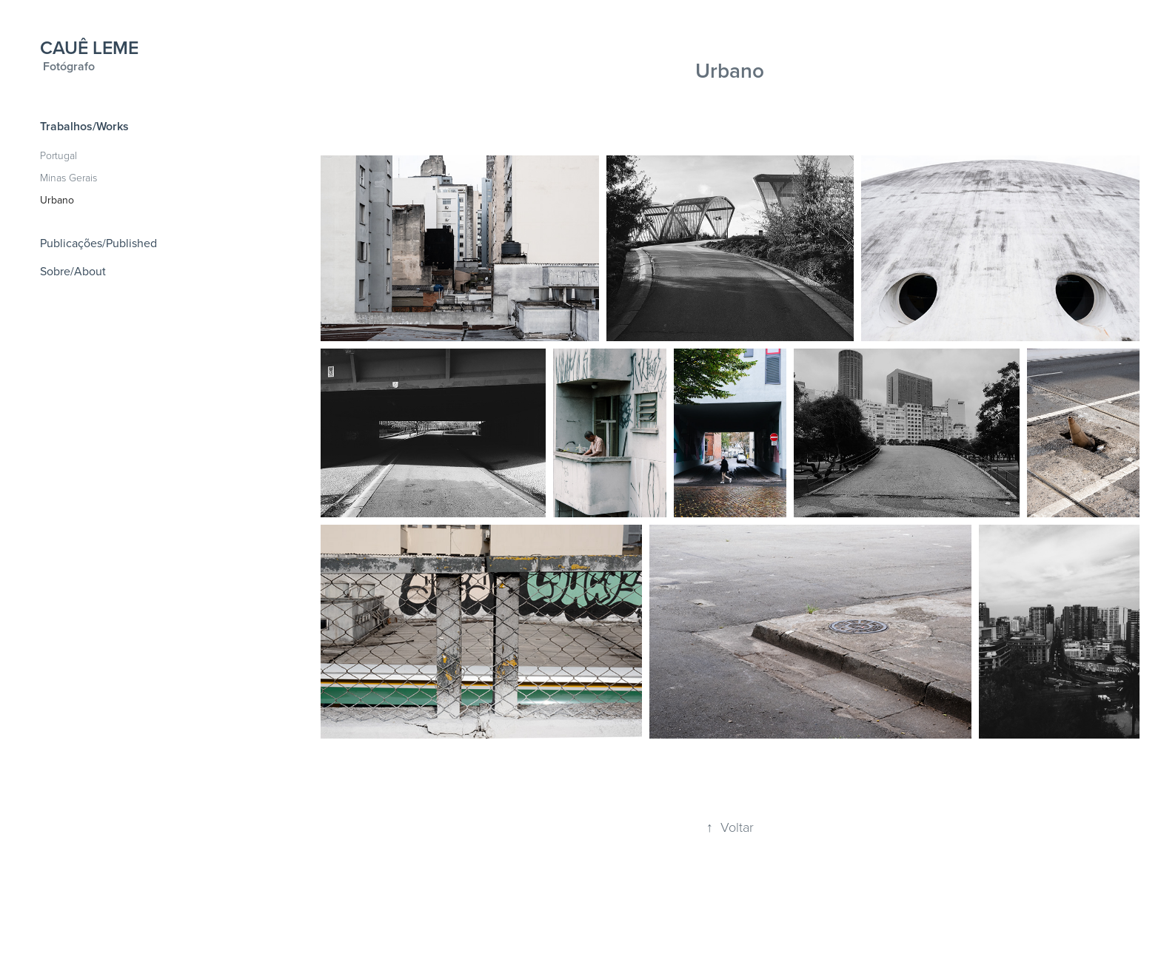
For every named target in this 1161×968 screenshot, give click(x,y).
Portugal (58, 155)
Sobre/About (73, 271)
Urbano (57, 199)
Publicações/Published (98, 243)
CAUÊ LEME (89, 47)
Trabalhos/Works (84, 126)
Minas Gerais (68, 177)
